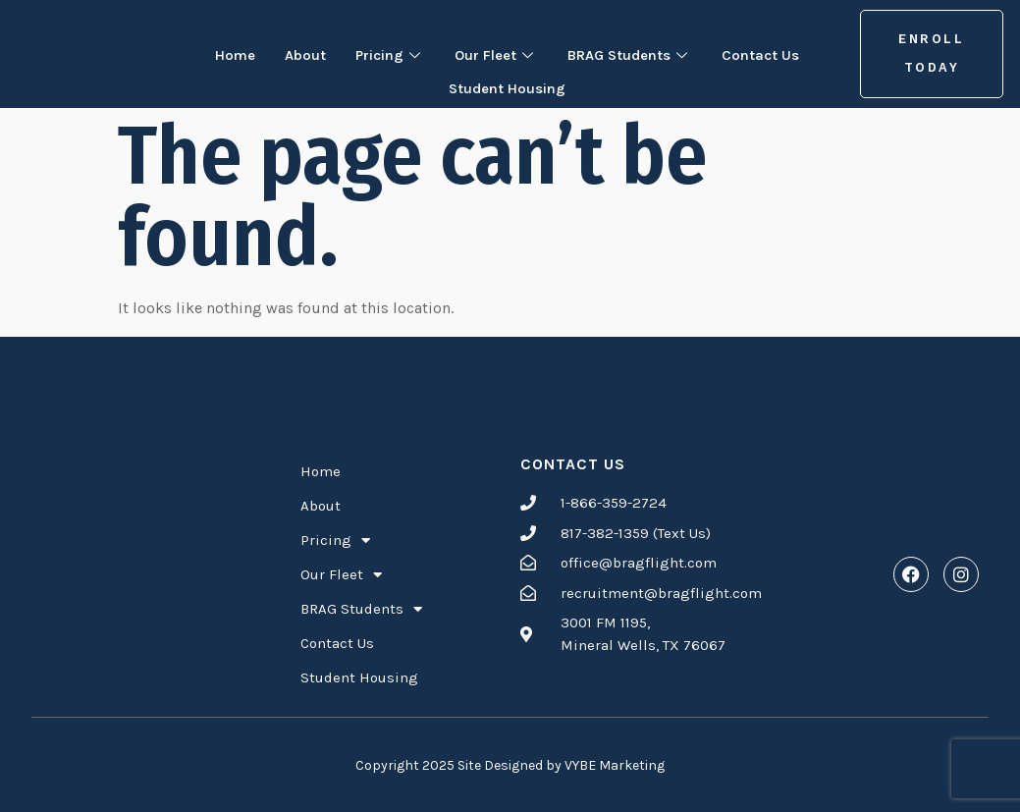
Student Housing (507, 81)
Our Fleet (492, 52)
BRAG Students (636, 52)
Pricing (380, 52)
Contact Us (776, 52)
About (291, 52)
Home (217, 52)
